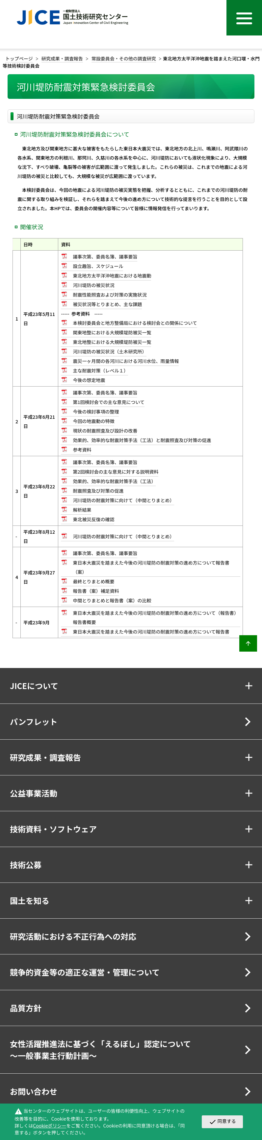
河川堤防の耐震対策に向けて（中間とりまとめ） (123, 500)
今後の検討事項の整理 (96, 411)
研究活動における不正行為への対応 (73, 936)
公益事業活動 (33, 793)
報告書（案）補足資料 (96, 591)
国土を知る (29, 900)
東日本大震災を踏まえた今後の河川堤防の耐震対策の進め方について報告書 (151, 631)
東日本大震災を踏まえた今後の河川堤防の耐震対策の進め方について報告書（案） (151, 567)
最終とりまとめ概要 (93, 581)
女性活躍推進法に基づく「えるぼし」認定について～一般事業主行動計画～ (100, 1049)
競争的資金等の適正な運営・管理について (85, 972)
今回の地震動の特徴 (93, 421)
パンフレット (33, 721)
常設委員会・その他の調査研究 (124, 58)
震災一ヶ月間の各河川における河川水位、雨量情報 (126, 361)
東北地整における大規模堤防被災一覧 (112, 342)
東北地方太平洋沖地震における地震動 (112, 275)
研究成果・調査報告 (62, 58)
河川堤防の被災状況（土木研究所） (109, 351)
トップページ (19, 58)
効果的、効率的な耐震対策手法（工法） (114, 481)
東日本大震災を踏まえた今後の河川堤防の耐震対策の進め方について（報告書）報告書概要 (156, 617)
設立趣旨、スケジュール (98, 266)
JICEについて (34, 685)
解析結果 (82, 509)
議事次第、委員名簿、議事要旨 (105, 256)
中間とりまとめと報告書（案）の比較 (112, 600)
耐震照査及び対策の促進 (98, 490)
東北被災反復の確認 (93, 519)
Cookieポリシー (49, 1125)
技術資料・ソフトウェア (53, 829)
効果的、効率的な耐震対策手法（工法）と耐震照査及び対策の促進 (142, 440)
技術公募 (25, 864)
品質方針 (25, 1008)
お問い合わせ (33, 1091)
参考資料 (82, 449)
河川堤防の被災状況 (93, 285)
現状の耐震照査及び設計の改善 (105, 430)
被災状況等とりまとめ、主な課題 (107, 304)
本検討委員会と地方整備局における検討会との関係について (135, 323)
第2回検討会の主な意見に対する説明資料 (115, 471)
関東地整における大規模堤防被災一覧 (112, 332)
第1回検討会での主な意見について (108, 402)
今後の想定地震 (89, 380)
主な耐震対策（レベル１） (100, 370)
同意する (222, 1122)
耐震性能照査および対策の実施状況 (109, 294)
